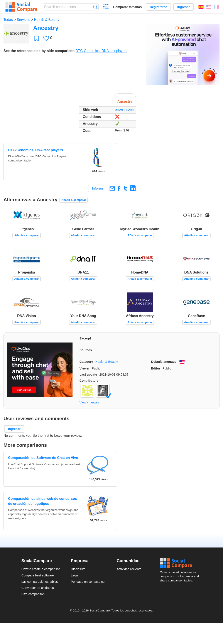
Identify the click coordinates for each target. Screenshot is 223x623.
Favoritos (37, 38)
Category (86, 361)
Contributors (88, 380)
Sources (85, 350)
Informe (97, 188)
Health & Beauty (46, 20)
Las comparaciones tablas (39, 581)
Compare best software (37, 575)
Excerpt (85, 338)
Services (23, 20)
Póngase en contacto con (88, 581)
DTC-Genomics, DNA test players (101, 51)
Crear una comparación (106, 7)
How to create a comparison (40, 569)
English (208, 7)
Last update (88, 374)
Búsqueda (95, 7)
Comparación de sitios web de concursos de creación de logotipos (42, 501)
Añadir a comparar (73, 200)
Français (216, 7)
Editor (155, 368)
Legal (74, 575)
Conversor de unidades (37, 587)
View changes (89, 402)
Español (201, 7)
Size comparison (32, 594)
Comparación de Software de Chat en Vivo (43, 458)
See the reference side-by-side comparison (38, 51)
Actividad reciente (129, 569)
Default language (163, 361)
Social (181, 563)
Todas (8, 20)
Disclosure (78, 569)
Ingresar (183, 7)
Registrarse (158, 7)
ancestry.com (124, 109)
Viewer (84, 368)
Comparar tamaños (127, 7)
